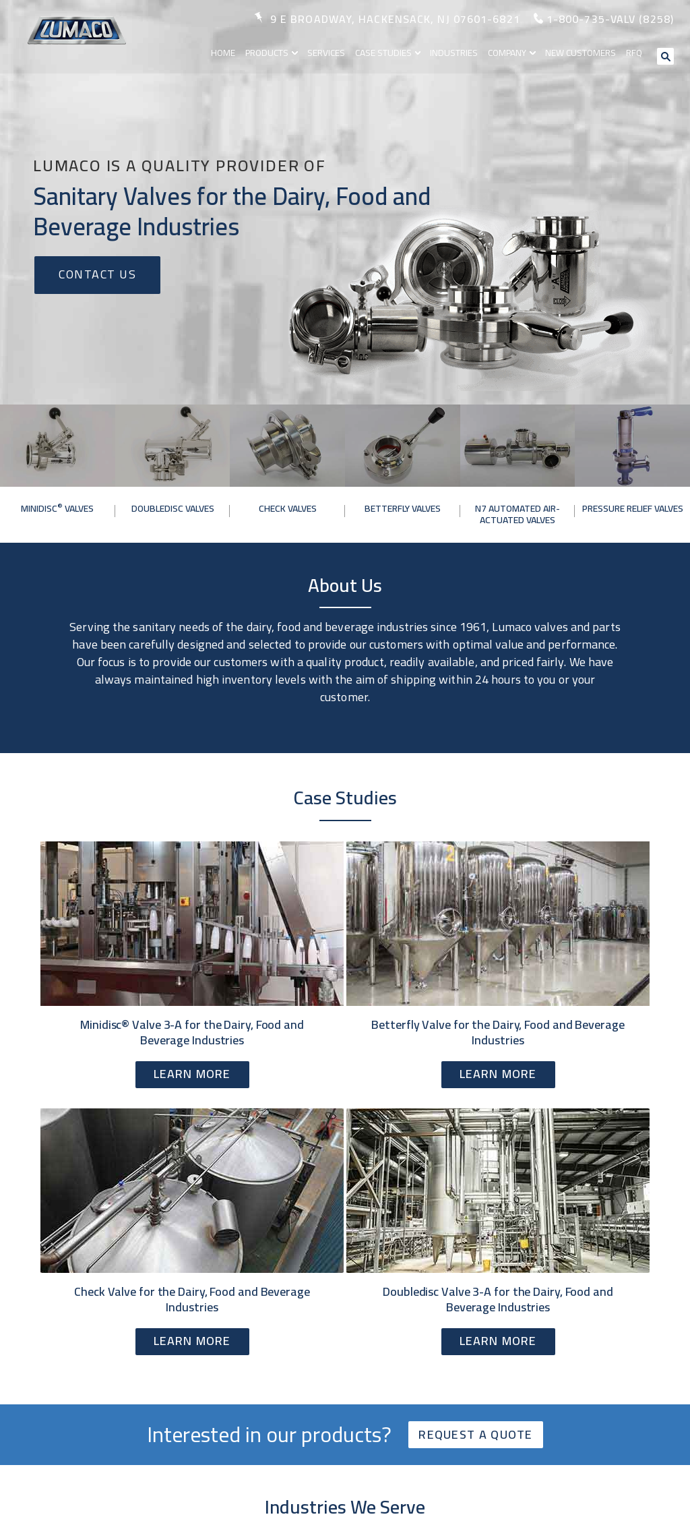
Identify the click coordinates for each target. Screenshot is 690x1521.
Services (331, 52)
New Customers (583, 52)
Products (272, 52)
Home (230, 52)
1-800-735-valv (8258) (610, 19)
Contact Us (97, 274)
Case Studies (388, 52)
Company (510, 52)
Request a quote (475, 1434)
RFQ (635, 52)
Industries (457, 52)
